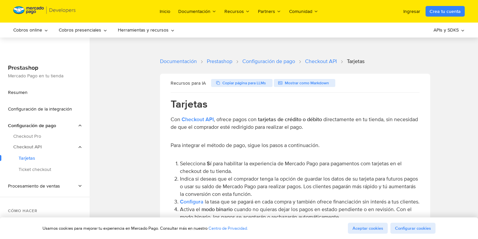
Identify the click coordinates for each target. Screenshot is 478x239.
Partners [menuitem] (269, 11)
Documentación (178, 61)
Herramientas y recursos (146, 30)
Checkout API (321, 61)
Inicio (165, 11)
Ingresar (411, 11)
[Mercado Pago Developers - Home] (44, 11)
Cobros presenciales (83, 30)
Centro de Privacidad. (228, 228)
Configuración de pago (268, 61)
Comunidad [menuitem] (303, 11)
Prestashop (219, 61)
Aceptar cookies (368, 228)
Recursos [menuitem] (237, 11)
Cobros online (30, 30)
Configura (191, 201)
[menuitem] (30, 30)
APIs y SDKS (449, 30)
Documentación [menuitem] (197, 11)
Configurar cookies (413, 228)
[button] (45, 186)
